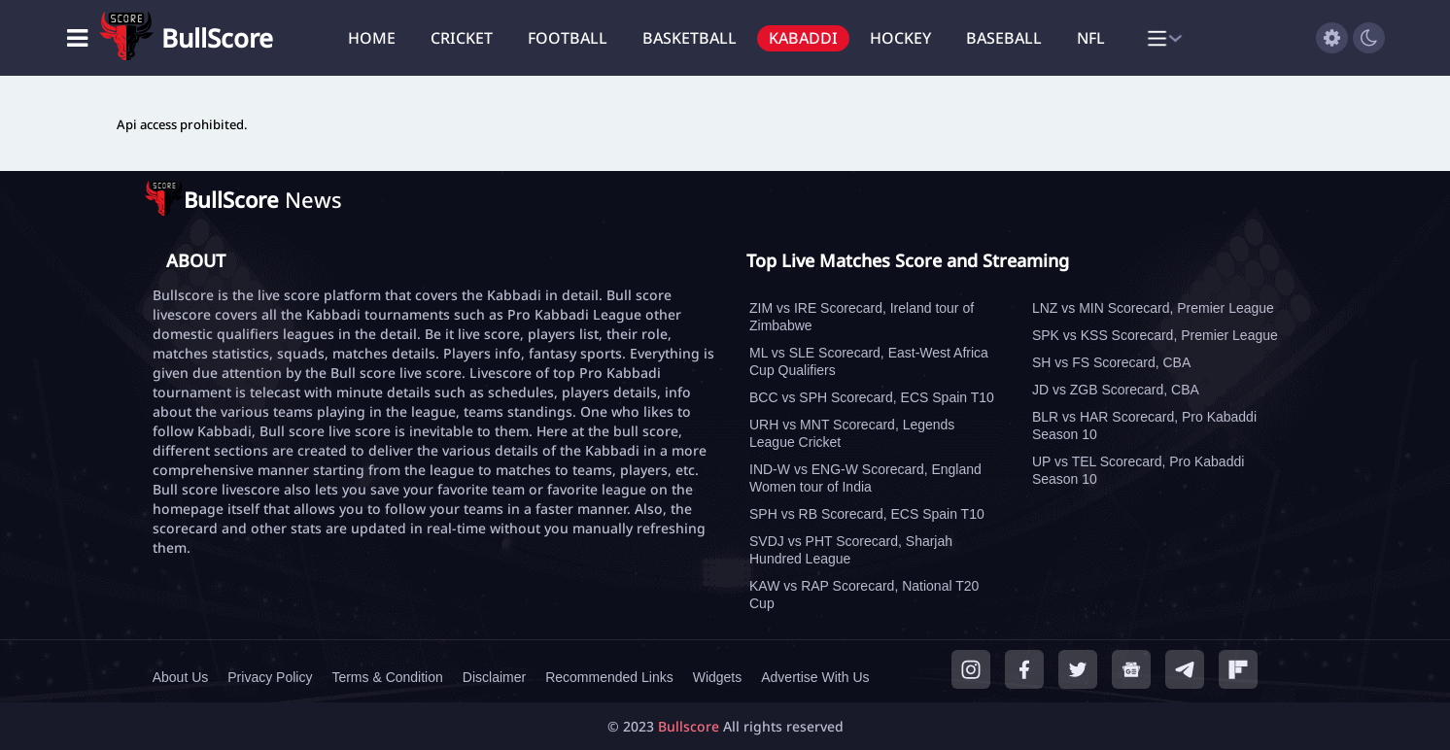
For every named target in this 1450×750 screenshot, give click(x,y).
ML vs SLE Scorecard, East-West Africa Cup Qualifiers (868, 361)
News (263, 199)
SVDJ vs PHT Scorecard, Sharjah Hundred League (850, 549)
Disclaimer (494, 677)
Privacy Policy (269, 677)
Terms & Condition (386, 677)
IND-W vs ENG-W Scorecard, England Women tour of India (865, 477)
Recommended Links (609, 677)
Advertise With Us (815, 677)
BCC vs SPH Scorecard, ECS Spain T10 (871, 397)
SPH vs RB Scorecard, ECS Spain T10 (866, 514)
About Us (181, 677)
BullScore (217, 37)
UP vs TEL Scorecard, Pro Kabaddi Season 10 (1138, 470)
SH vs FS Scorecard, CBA (1111, 362)
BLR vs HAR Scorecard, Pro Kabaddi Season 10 (1144, 425)
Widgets (717, 677)
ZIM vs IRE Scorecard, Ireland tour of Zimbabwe (861, 316)
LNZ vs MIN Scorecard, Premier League (1153, 308)
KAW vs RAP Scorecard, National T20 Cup (864, 594)
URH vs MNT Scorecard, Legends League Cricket (851, 433)
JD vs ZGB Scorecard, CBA (1115, 389)
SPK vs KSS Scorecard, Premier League (1155, 335)
